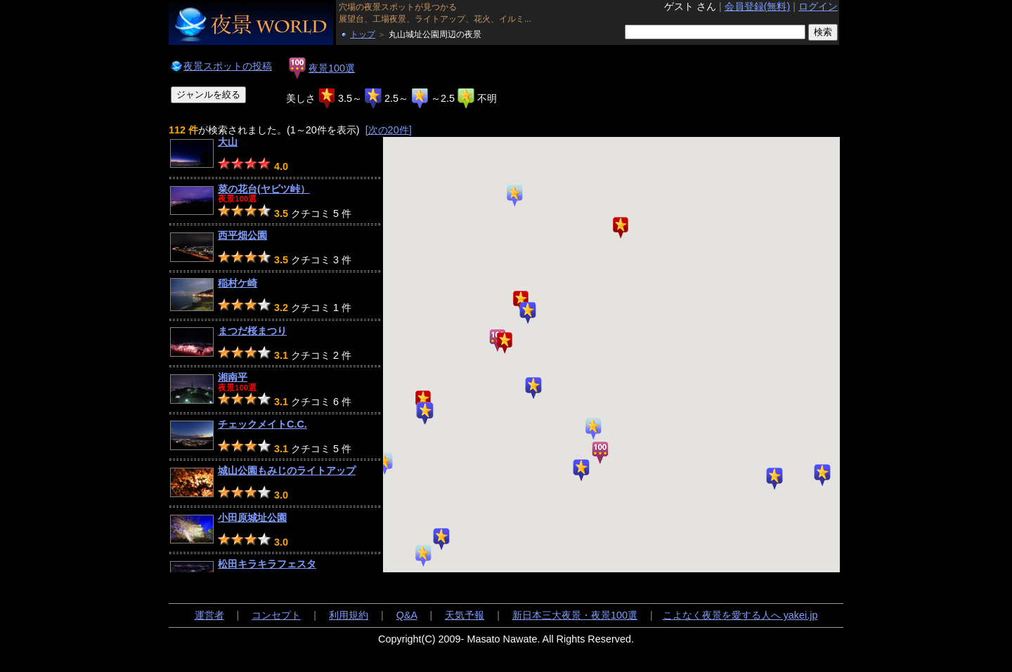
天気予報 (464, 615)
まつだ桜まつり (252, 330)
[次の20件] (388, 130)
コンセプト (276, 615)
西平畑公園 (242, 235)
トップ (362, 34)
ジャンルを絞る (208, 94)
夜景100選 (332, 68)
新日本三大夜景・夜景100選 (574, 615)
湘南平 (232, 377)
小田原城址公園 (252, 517)
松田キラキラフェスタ (267, 563)
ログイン (818, 6)
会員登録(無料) (758, 6)
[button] (822, 475)
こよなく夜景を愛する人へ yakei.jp (740, 615)
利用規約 (348, 615)
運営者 (209, 615)
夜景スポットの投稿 (227, 66)
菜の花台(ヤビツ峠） (264, 189)
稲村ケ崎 (237, 283)
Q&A (406, 615)
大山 (228, 141)
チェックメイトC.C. (262, 424)
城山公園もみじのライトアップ (287, 470)
